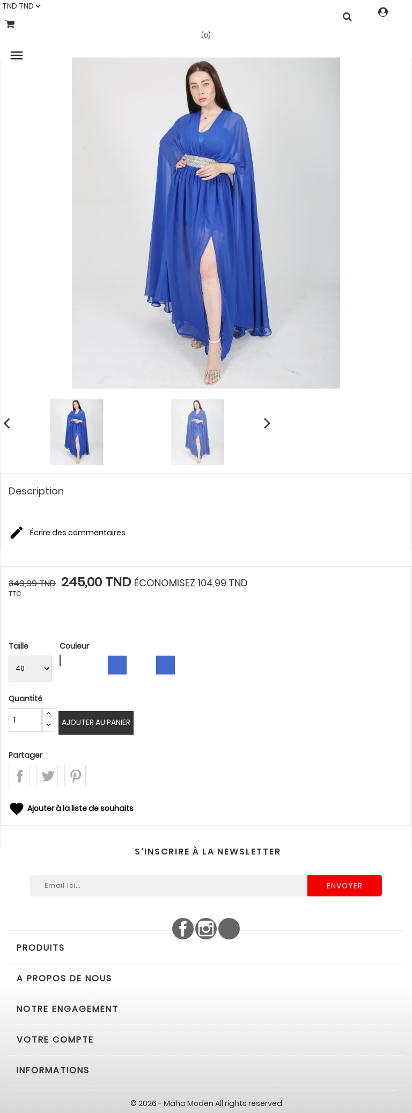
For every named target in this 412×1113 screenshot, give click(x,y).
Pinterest (75, 775)
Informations (53, 1070)
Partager (19, 775)
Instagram (206, 928)
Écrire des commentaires (67, 533)
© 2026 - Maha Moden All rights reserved (206, 1103)
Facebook (183, 928)
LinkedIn (229, 928)
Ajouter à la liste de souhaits (71, 808)
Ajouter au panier (96, 722)
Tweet (47, 775)
